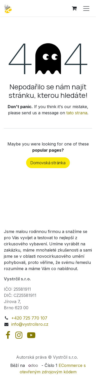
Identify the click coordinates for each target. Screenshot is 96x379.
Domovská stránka (48, 163)
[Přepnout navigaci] (86, 8)
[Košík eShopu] (74, 8)
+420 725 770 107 (29, 318)
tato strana (76, 112)
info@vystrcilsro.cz (29, 324)
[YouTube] (31, 335)
